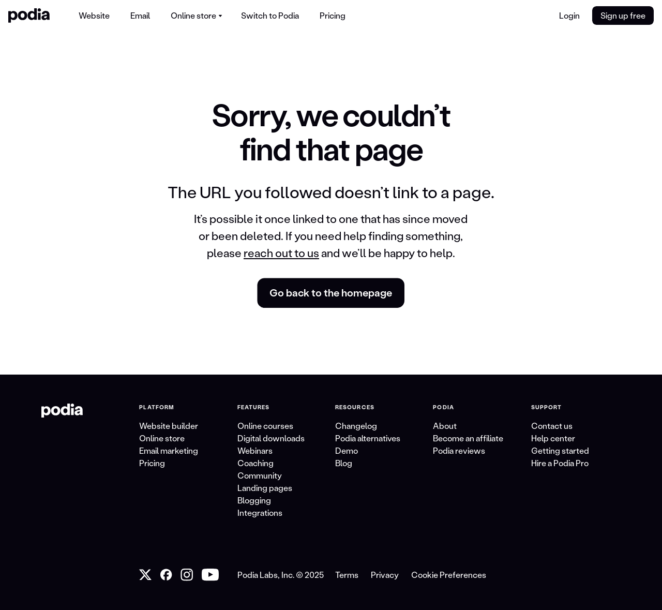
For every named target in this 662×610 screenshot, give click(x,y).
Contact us (552, 425)
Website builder (168, 425)
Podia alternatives (367, 438)
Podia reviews (459, 450)
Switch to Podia (270, 15)
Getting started (560, 450)
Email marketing (168, 450)
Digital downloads (271, 438)
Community (259, 475)
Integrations (259, 512)
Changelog (356, 425)
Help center (553, 438)
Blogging (254, 500)
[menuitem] (94, 15)
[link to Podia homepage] (62, 411)
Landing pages (264, 487)
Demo (346, 450)
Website (94, 15)
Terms (346, 574)
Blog (343, 462)
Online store (162, 438)
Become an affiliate (468, 438)
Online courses (265, 425)
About (445, 425)
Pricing (332, 15)
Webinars (255, 450)
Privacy (385, 574)
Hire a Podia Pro (560, 462)
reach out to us (281, 252)
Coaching (255, 462)
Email (140, 15)
